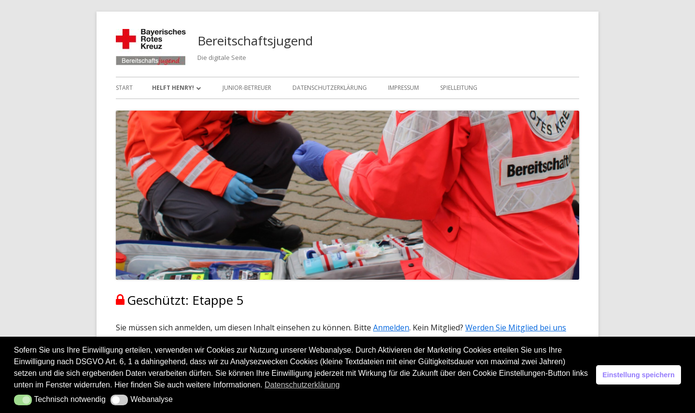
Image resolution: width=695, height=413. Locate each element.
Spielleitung (458, 88)
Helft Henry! (173, 88)
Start (124, 88)
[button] (23, 400)
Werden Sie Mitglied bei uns (515, 327)
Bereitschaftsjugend (255, 40)
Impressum (403, 88)
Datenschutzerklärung (329, 88)
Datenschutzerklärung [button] (302, 385)
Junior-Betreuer (246, 88)
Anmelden (391, 327)
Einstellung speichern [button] (638, 375)
